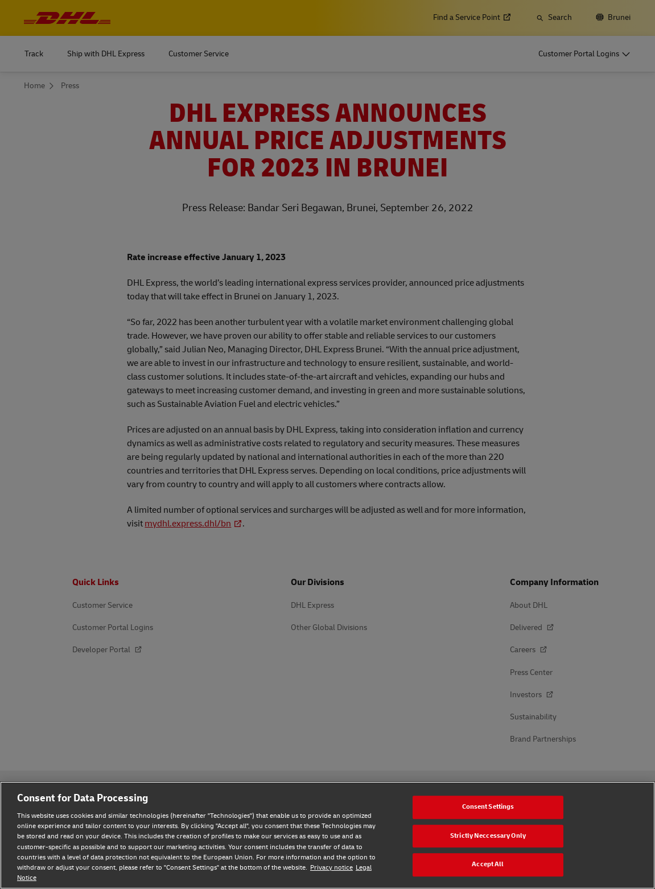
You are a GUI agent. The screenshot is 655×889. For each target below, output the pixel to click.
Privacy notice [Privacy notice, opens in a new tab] (331, 867)
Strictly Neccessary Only (488, 836)
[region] (327, 835)
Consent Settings (488, 806)
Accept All (488, 864)
